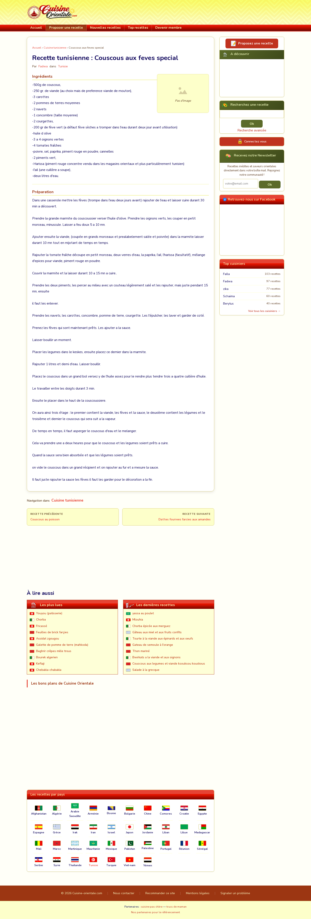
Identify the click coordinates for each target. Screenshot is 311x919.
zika (225, 289)
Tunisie (63, 66)
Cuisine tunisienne (55, 48)
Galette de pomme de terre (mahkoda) (62, 645)
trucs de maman (177, 907)
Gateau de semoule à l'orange (152, 645)
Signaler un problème (235, 893)
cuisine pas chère (151, 907)
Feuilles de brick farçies (52, 632)
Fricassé (41, 626)
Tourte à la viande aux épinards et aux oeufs (162, 638)
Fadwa (227, 281)
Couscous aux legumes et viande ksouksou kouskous (168, 664)
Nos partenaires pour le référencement (155, 912)
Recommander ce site (160, 893)
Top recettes (138, 27)
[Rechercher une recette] (252, 114)
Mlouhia (137, 619)
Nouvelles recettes (105, 27)
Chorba (41, 619)
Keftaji (40, 664)
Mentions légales (197, 893)
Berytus (228, 304)
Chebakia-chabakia (48, 670)
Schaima (229, 296)
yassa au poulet (143, 613)
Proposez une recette (255, 43)
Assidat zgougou (47, 638)
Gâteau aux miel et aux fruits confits (157, 632)
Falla (226, 274)
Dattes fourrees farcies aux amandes (185, 519)
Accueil (36, 27)
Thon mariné (141, 651)
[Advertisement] (205, 11)
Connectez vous (255, 141)
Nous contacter (123, 893)
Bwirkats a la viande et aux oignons (156, 657)
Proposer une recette (66, 27)
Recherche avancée (251, 130)
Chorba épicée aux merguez (151, 626)
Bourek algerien (47, 657)
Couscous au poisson (45, 519)
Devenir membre (168, 27)
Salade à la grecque (145, 670)
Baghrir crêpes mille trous (53, 651)
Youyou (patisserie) (49, 613)
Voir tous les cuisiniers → (264, 311)
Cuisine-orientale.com (87, 893)
